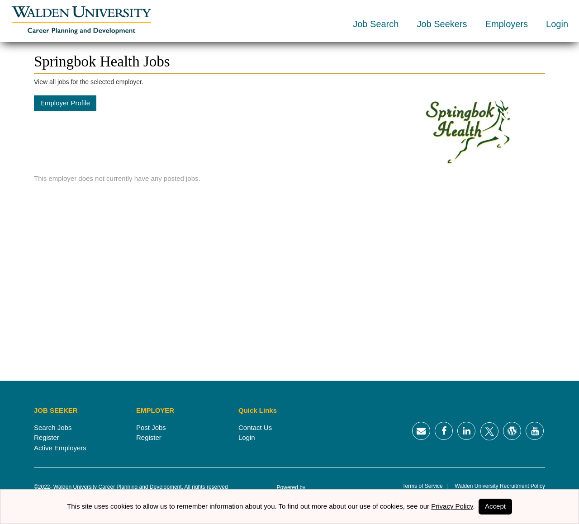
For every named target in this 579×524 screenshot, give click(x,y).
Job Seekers (442, 24)
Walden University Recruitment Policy (497, 486)
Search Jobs (52, 427)
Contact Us (255, 427)
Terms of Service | (425, 486)
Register (46, 437)
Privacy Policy (452, 506)
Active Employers (60, 448)
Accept (495, 506)
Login (557, 24)
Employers (506, 24)
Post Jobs (151, 427)
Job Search (376, 24)
